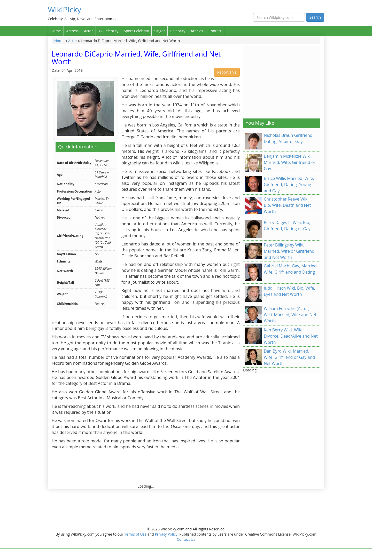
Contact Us (186, 539)
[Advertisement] (146, 472)
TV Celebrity (108, 30)
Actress (72, 30)
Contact (214, 30)
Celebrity (177, 30)
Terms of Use (135, 534)
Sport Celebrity (136, 30)
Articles (197, 30)
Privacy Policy (166, 534)
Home (56, 30)
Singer (159, 30)
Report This (226, 72)
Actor (88, 30)
